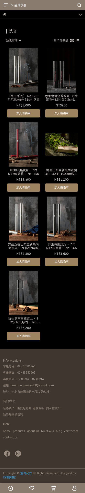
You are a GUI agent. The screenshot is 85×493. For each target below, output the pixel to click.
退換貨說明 (24, 408)
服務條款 (38, 408)
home (7, 431)
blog (59, 431)
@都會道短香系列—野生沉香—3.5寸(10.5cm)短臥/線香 (61, 98)
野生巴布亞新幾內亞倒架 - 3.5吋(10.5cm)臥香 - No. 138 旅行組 (61, 172)
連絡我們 (8, 408)
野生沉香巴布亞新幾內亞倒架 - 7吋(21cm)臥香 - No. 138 (23, 246)
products (19, 431)
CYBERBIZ (9, 477)
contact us (10, 437)
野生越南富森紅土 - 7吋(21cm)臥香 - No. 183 (23, 320)
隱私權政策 (53, 408)
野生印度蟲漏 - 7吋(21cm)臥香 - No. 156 (23, 172)
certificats (71, 431)
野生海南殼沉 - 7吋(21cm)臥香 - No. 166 (61, 246)
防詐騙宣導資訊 (13, 414)
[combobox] (13, 40)
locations (47, 431)
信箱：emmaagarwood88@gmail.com (28, 385)
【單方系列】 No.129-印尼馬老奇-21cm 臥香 (24, 98)
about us (33, 431)
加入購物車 (23, 113)
